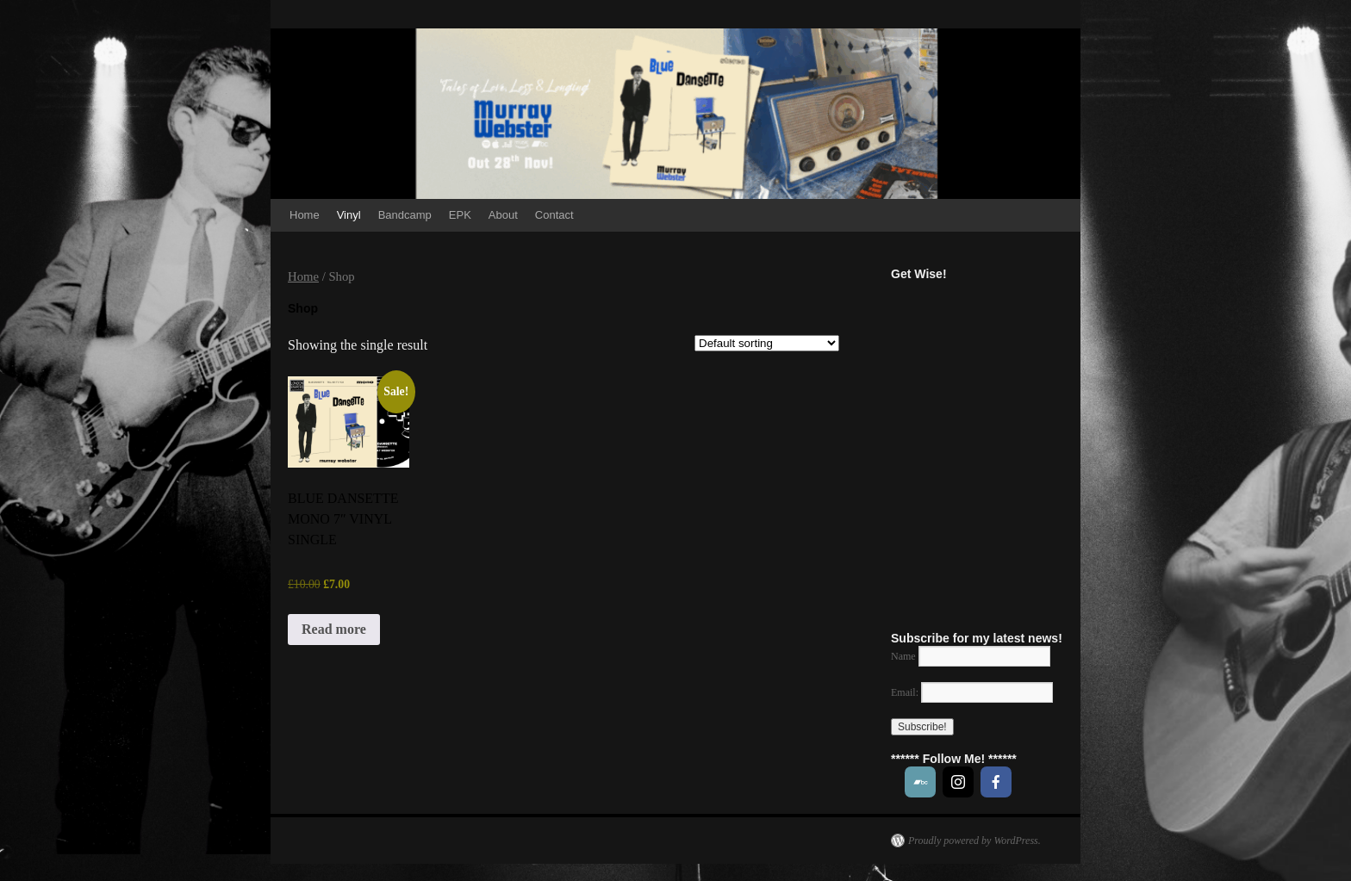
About (503, 214)
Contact (554, 214)
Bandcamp (405, 214)
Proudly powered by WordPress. (974, 840)
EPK (460, 214)
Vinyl (349, 214)
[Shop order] (766, 343)
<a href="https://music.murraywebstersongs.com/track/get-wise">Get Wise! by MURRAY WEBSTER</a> (1006, 446)
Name (903, 656)
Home (305, 214)
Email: (972, 692)
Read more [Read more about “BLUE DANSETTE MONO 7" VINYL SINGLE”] (334, 629)
